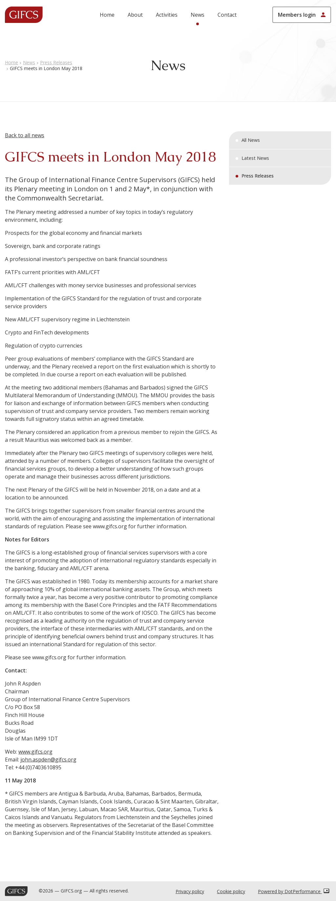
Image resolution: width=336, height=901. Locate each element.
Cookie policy (231, 891)
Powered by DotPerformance (293, 891)
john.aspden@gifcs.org (48, 759)
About (135, 14)
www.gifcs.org (35, 751)
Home (107, 14)
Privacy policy (190, 891)
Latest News (255, 158)
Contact (227, 14)
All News (251, 140)
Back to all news (24, 135)
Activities (167, 14)
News (197, 14)
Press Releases (56, 62)
